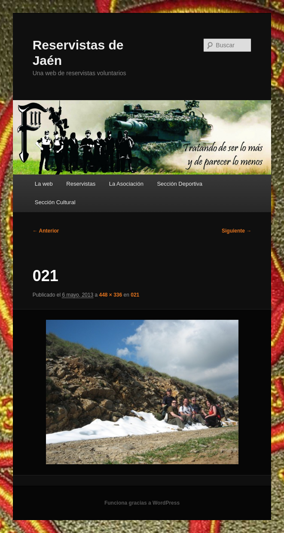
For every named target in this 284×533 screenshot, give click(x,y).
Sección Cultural (55, 202)
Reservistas (80, 184)
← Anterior (46, 231)
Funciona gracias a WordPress (142, 503)
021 (135, 295)
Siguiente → (236, 231)
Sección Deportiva (179, 184)
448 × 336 (110, 295)
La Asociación (126, 184)
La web (44, 184)
